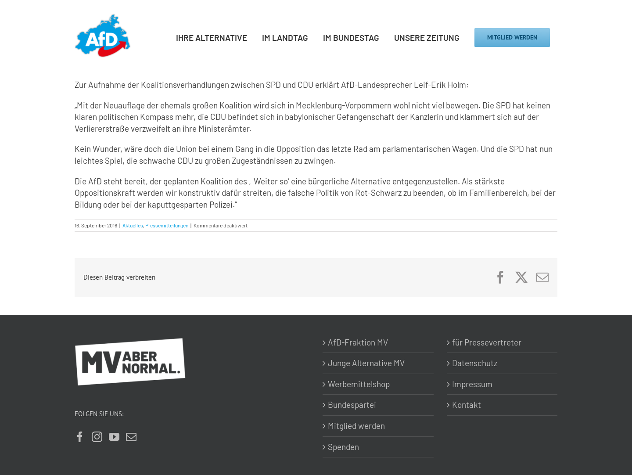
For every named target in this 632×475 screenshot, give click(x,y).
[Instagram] (97, 437)
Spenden (343, 447)
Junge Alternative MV (366, 363)
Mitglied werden (356, 426)
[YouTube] (114, 437)
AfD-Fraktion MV (358, 342)
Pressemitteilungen (166, 225)
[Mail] (131, 437)
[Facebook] (80, 437)
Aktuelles (132, 225)
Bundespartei (352, 404)
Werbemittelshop (359, 384)
